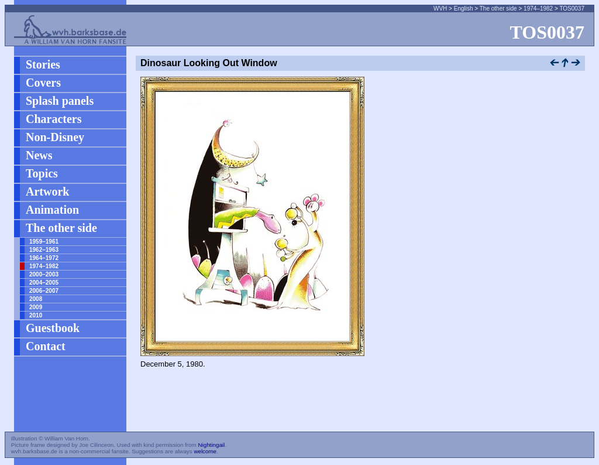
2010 (35, 315)
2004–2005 (43, 282)
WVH (440, 8)
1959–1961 (43, 241)
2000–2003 (43, 274)
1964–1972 (43, 258)
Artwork (47, 191)
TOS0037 (571, 8)
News (39, 155)
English (463, 8)
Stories (43, 64)
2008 (35, 299)
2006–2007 (43, 291)
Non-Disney (55, 137)
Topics (42, 173)
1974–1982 (538, 8)
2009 (35, 307)
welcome (205, 451)
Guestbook (53, 328)
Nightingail (211, 445)
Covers (43, 82)
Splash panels (60, 100)
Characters (54, 118)
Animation (52, 209)
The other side (498, 8)
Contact (46, 346)
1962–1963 (43, 250)
